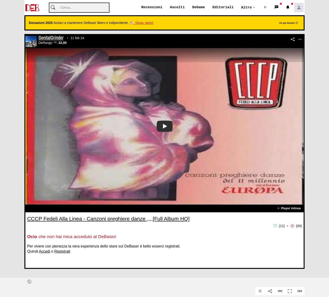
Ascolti (177, 7)
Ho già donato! (288, 23)
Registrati (62, 251)
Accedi (44, 251)
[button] (265, 7)
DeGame (198, 7)
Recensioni (152, 7)
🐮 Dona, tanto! (141, 23)
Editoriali (223, 7)
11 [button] (282, 226)
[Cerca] (79, 8)
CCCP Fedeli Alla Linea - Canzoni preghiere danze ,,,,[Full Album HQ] (108, 219)
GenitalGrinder (51, 38)
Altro (246, 7)
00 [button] (299, 226)
